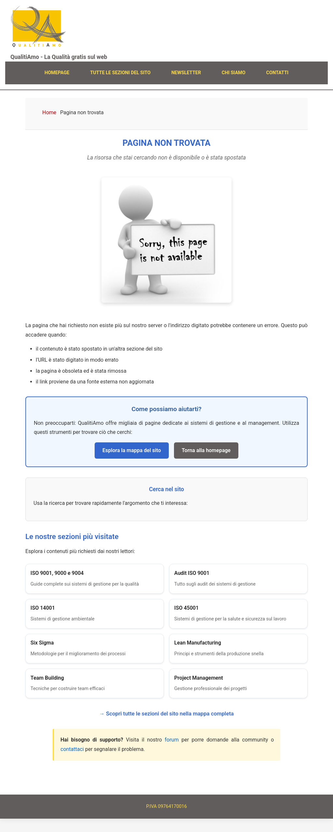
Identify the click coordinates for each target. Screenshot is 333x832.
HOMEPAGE (57, 73)
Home (49, 112)
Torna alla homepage (206, 450)
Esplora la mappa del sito (131, 450)
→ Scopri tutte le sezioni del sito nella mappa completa (166, 727)
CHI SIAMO (234, 73)
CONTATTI (277, 73)
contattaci (72, 763)
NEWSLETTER (186, 73)
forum (172, 753)
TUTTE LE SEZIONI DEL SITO (120, 73)
